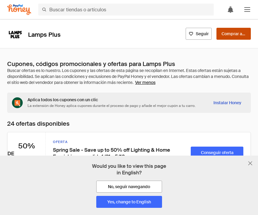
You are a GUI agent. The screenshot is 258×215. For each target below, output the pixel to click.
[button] (247, 9)
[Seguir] (199, 34)
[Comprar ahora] (233, 34)
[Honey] (19, 9)
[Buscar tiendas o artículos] (126, 10)
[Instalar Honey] (227, 102)
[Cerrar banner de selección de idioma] (250, 163)
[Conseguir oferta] (217, 153)
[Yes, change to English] (129, 202)
